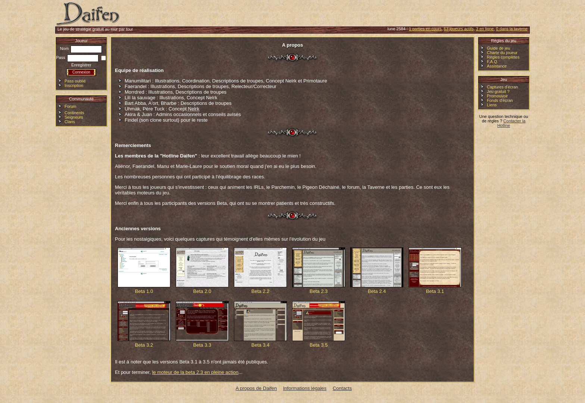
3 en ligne (485, 28)
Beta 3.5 (318, 324)
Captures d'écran (502, 87)
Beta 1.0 (144, 270)
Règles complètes (503, 57)
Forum (70, 106)
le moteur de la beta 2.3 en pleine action (195, 372)
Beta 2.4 (376, 270)
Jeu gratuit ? (498, 91)
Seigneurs (74, 117)
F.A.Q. (492, 61)
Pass (77, 57)
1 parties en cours (425, 28)
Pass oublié (75, 81)
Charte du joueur (502, 52)
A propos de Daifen (256, 388)
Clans (70, 121)
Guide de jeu (498, 48)
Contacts (342, 388)
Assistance (497, 66)
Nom (81, 48)
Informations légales (304, 388)
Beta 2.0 (202, 270)
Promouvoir (497, 96)
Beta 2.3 (318, 270)
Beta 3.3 (202, 324)
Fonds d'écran (500, 100)
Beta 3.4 (260, 324)
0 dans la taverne (512, 28)
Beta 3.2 (144, 324)
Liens (492, 105)
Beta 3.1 (435, 270)
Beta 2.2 (260, 270)
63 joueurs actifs (459, 28)
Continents (74, 112)
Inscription (74, 85)
